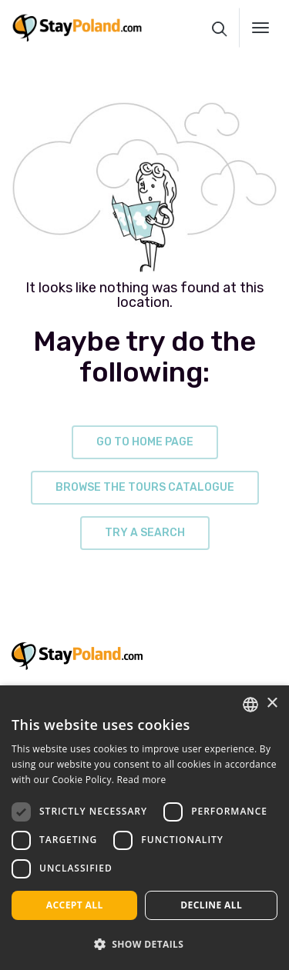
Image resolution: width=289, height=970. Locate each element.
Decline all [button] (211, 905)
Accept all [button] (74, 905)
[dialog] (144, 827)
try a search (145, 532)
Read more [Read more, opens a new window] (141, 779)
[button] (144, 944)
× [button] (271, 703)
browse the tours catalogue (144, 487)
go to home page (144, 441)
